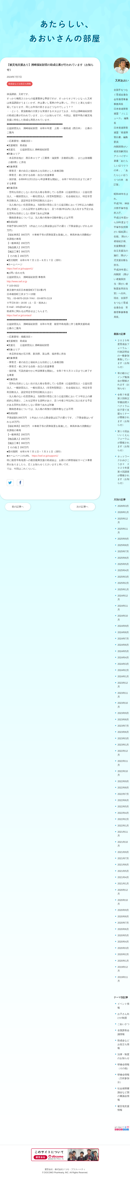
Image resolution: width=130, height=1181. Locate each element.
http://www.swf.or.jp (17, 281)
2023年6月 (123, 732)
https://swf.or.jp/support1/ (20, 268)
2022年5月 (123, 806)
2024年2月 (123, 670)
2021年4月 (123, 877)
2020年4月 (123, 941)
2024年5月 (123, 651)
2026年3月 (123, 506)
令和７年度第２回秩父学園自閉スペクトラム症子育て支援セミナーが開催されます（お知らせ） (123, 409)
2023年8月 (123, 719)
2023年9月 (123, 713)
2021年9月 (123, 852)
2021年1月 (123, 883)
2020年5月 (123, 935)
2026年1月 (123, 512)
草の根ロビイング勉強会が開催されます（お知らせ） (123, 381)
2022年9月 (123, 781)
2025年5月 (123, 564)
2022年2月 (123, 819)
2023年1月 (123, 744)
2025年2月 (123, 583)
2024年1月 (123, 676)
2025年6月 (123, 557)
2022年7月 (123, 794)
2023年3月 (123, 738)
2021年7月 (123, 858)
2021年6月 (123, 864)
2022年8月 (123, 787)
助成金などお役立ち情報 (19, 84)
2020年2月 (123, 954)
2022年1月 (123, 825)
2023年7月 (123, 725)
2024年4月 (123, 657)
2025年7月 (123, 551)
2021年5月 (123, 871)
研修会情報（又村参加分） (123, 1078)
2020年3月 (123, 948)
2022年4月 (123, 813)
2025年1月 (123, 589)
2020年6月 (123, 929)
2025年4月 (123, 570)
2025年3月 (123, 576)
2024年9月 (123, 626)
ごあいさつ (123, 1024)
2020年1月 (123, 960)
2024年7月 (123, 638)
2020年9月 (123, 910)
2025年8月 (123, 545)
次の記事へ (82, 506)
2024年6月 (123, 644)
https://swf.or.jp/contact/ (19, 315)
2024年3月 (123, 664)
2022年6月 (123, 800)
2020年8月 (123, 916)
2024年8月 (123, 632)
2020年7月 (123, 922)
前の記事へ (18, 506)
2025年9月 (123, 538)
